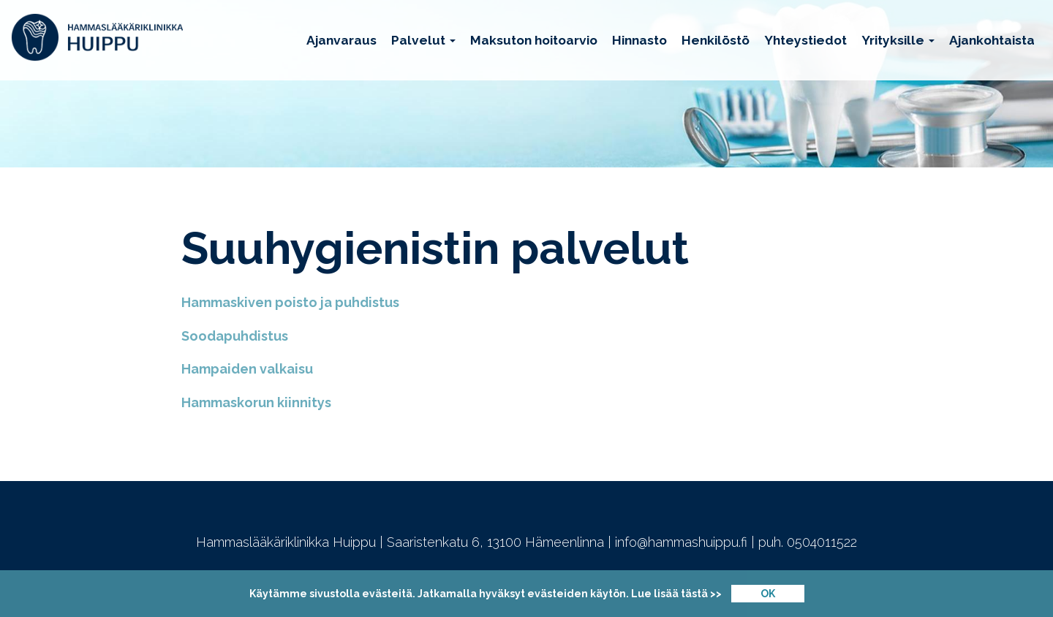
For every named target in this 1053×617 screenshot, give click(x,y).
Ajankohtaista (992, 40)
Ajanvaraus (341, 40)
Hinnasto (639, 40)
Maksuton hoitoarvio (533, 40)
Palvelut (423, 40)
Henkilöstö (716, 40)
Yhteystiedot (805, 40)
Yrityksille (898, 40)
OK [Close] (767, 593)
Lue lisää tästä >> (676, 593)
